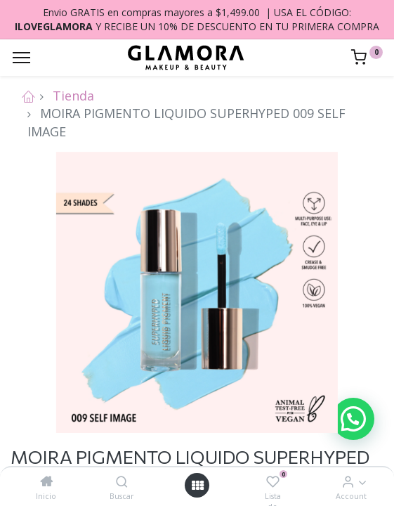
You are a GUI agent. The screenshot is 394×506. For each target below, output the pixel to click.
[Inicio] (46, 481)
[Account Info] (348, 481)
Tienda (73, 95)
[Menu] (21, 58)
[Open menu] (197, 485)
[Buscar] (122, 481)
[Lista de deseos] (273, 481)
